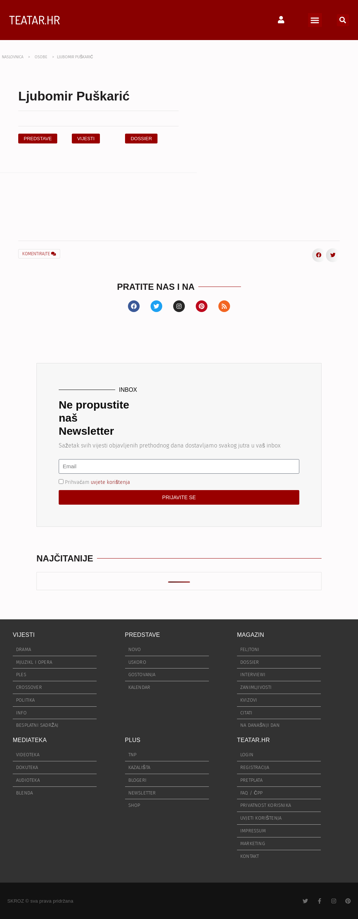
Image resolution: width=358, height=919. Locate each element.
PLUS (133, 740)
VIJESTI (24, 635)
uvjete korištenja (110, 482)
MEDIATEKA (30, 740)
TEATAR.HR (34, 19)
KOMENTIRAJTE (39, 253)
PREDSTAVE (142, 635)
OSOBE (41, 57)
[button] (315, 20)
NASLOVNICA (12, 57)
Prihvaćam (97, 482)
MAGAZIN (250, 635)
